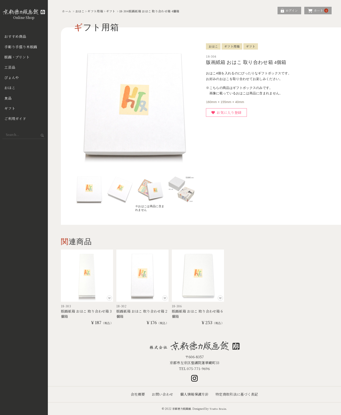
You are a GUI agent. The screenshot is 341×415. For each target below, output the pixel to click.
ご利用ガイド (15, 118)
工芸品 (9, 67)
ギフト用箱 (95, 11)
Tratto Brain (218, 408)
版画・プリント (17, 57)
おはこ (9, 87)
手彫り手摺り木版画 (20, 46)
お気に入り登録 (229, 112)
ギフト (9, 108)
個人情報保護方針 (194, 394)
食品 (8, 98)
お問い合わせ (162, 394)
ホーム (66, 11)
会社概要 (138, 394)
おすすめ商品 (15, 36)
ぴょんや (11, 77)
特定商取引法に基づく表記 (237, 394)
